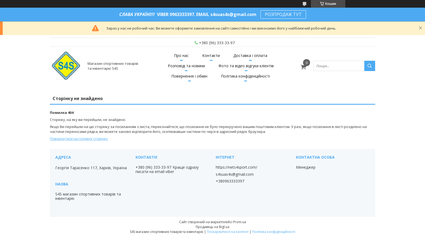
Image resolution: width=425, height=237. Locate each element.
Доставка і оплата (250, 55)
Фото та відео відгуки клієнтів (246, 65)
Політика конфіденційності (245, 76)
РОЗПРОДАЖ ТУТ (283, 14)
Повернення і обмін (189, 76)
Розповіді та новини (186, 65)
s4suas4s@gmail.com (235, 174)
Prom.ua (239, 222)
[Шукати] (369, 66)
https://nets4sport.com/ (236, 167)
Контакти (211, 55)
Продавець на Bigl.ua (212, 227)
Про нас (181, 55)
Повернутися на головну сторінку (79, 138)
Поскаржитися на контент (228, 231)
